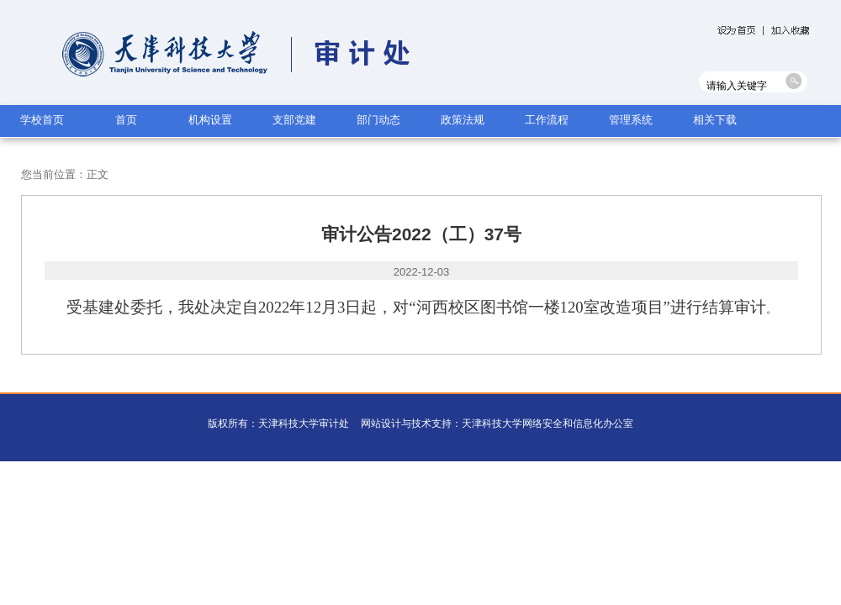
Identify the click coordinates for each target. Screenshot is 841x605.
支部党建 (294, 119)
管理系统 (631, 119)
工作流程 (547, 119)
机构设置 (210, 119)
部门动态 (378, 119)
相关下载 (715, 119)
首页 (126, 119)
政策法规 (462, 119)
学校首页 (42, 119)
